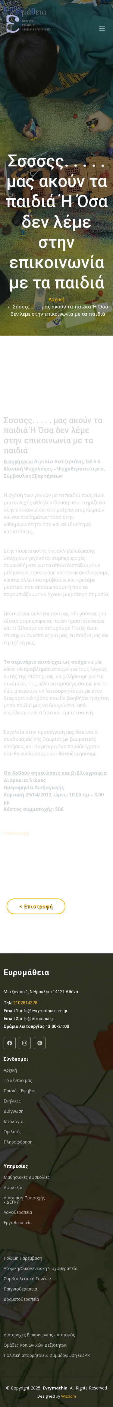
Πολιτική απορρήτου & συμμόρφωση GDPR (47, 1355)
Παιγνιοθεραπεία (20, 1289)
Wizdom (68, 1396)
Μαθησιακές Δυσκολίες (26, 1177)
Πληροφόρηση (18, 1142)
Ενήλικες (12, 1101)
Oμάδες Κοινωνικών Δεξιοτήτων (35, 1345)
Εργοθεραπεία (18, 1222)
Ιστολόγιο (14, 1121)
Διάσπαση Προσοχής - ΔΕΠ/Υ (24, 1200)
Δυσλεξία (13, 1187)
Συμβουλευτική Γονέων (27, 1279)
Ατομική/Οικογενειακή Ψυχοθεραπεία (40, 1268)
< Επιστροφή (36, 906)
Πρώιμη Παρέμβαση (23, 1258)
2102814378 (25, 1002)
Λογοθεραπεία (18, 1212)
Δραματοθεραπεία (21, 1299)
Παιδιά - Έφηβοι (20, 1091)
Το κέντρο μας (18, 1080)
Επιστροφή (16, 853)
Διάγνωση (14, 1111)
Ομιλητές (12, 1132)
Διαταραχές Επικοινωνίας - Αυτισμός (39, 1335)
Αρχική (56, 299)
